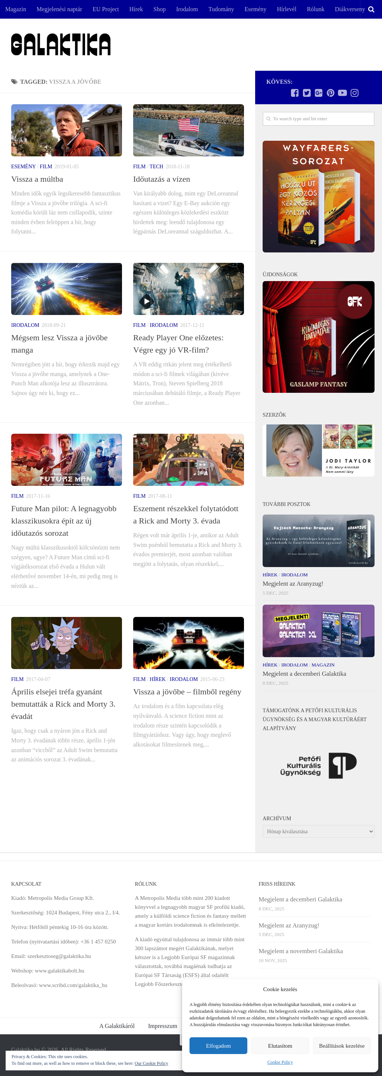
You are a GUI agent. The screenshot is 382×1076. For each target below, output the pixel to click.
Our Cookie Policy (151, 1063)
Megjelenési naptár (59, 9)
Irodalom (187, 9)
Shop (159, 9)
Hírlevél (286, 9)
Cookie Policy (280, 1062)
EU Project (106, 9)
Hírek (136, 9)
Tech (156, 166)
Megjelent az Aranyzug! (293, 583)
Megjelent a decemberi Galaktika (304, 673)
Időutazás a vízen (161, 179)
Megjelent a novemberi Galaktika (301, 951)
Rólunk (316, 9)
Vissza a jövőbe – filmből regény (187, 691)
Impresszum (162, 1026)
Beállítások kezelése (341, 1046)
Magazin (15, 9)
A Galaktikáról (117, 1026)
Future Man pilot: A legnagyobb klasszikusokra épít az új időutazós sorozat (63, 521)
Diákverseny (350, 9)
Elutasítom (280, 1046)
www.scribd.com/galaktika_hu (73, 985)
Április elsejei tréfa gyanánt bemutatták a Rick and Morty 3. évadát (63, 704)
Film (46, 166)
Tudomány (221, 9)
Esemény (256, 9)
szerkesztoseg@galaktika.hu (59, 956)
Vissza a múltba (37, 179)
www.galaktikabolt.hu (59, 971)
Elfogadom (218, 1046)
